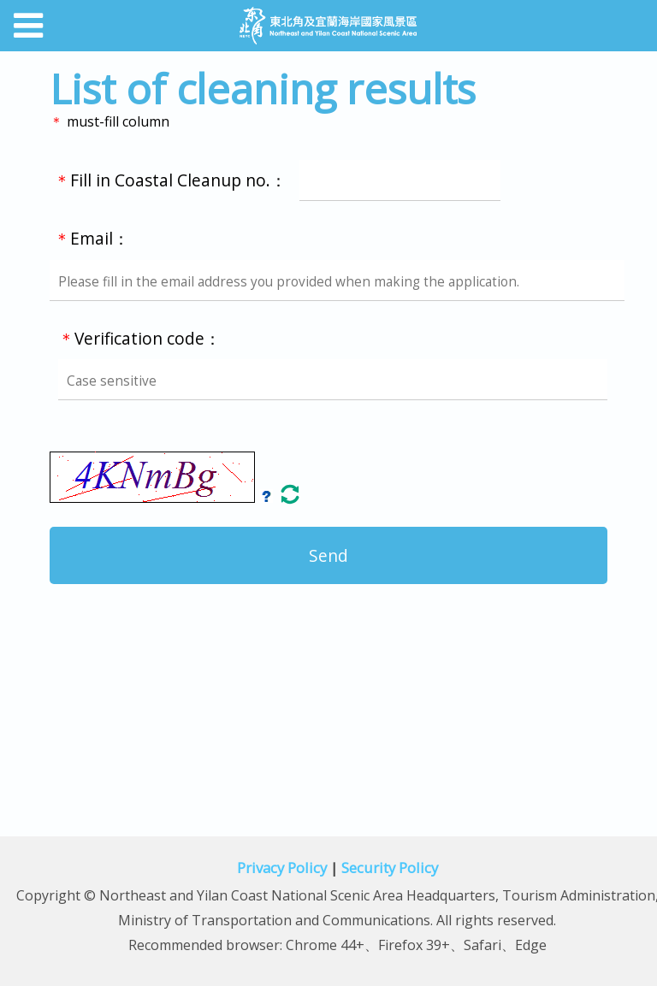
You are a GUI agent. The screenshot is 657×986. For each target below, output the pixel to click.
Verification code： (341, 364)
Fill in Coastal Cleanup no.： (277, 180)
